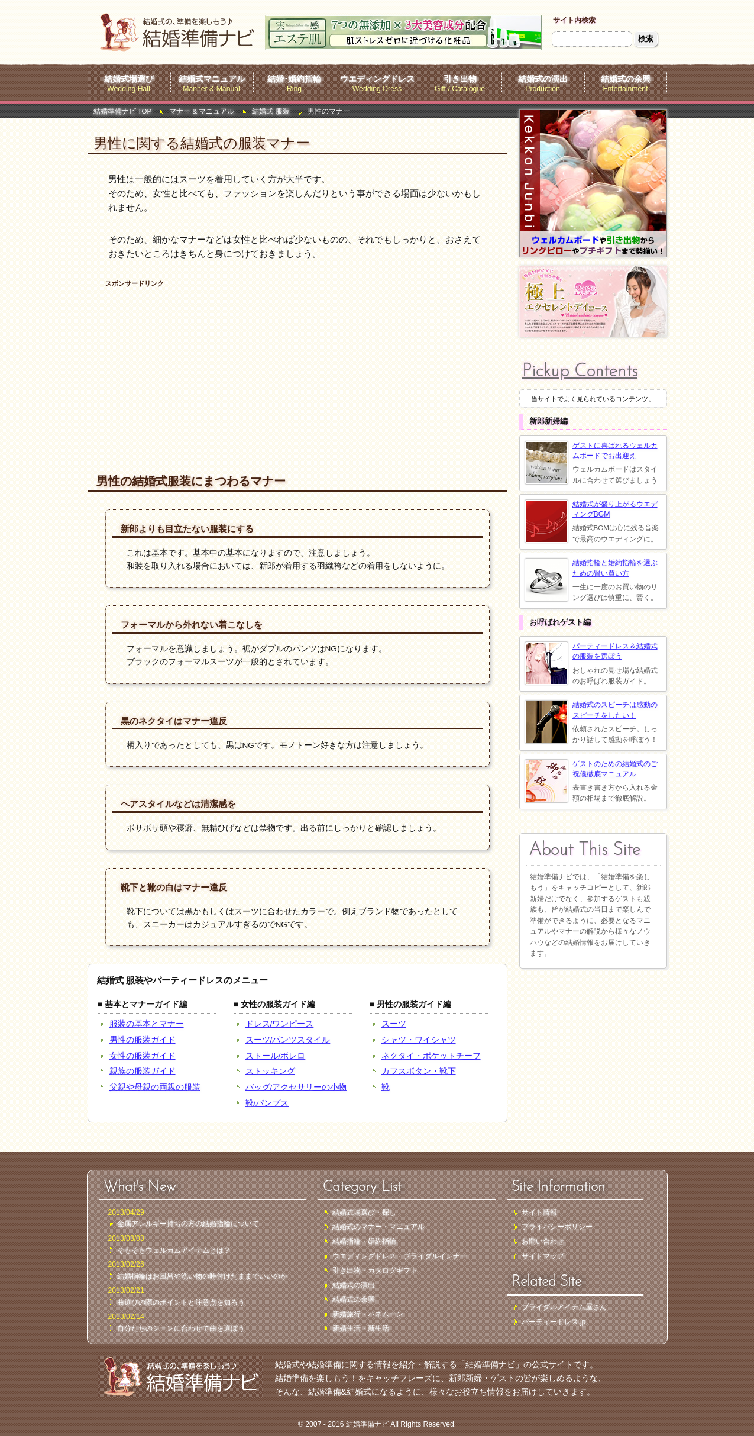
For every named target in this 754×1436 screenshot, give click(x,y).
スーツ (393, 1023)
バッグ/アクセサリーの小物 (296, 1087)
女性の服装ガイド (142, 1055)
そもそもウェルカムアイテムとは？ (174, 1250)
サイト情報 (539, 1212)
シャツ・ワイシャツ (418, 1039)
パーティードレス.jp (554, 1322)
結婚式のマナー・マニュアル (378, 1226)
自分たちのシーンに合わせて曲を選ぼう (181, 1328)
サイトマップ (543, 1256)
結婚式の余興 (626, 79)
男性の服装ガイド (142, 1039)
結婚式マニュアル (212, 79)
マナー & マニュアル (201, 111)
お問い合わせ (543, 1241)
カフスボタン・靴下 (418, 1071)
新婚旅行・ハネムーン (367, 1314)
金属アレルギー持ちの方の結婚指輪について (188, 1223)
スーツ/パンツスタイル (288, 1039)
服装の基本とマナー (146, 1023)
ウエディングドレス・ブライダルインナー (399, 1256)
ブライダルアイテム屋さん (564, 1307)
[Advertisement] (197, 369)
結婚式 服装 (270, 111)
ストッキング (270, 1071)
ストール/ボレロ (275, 1055)
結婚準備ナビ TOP (122, 111)
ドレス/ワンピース (279, 1023)
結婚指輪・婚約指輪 (364, 1241)
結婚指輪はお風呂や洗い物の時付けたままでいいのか (202, 1276)
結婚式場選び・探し (364, 1212)
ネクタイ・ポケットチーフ (431, 1055)
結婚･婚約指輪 (294, 79)
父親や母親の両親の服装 (154, 1087)
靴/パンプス (267, 1103)
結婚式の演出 (543, 79)
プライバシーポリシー (557, 1226)
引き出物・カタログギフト (375, 1270)
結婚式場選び (129, 79)
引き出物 (460, 79)
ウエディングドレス (377, 79)
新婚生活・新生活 (360, 1328)
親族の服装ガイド (142, 1071)
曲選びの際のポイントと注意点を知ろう (181, 1302)
